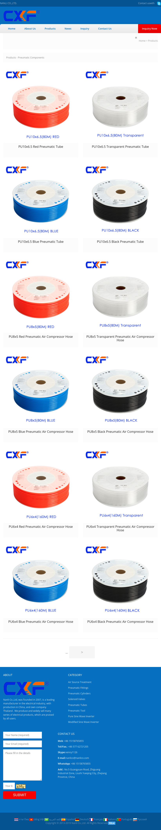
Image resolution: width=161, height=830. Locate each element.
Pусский (140, 819)
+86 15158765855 (80, 763)
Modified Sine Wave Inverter (83, 722)
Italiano (110, 819)
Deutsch (82, 819)
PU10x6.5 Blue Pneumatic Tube (41, 241)
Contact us (144, 3)
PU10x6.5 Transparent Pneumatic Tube (120, 146)
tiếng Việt (37, 819)
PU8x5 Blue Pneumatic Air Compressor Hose (40, 431)
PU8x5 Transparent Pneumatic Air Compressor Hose (120, 338)
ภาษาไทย (21, 819)
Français (96, 819)
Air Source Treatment (79, 682)
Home (11, 28)
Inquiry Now (149, 28)
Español (68, 819)
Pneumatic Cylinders (79, 693)
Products (50, 28)
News (68, 28)
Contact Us (104, 28)
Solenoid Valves (76, 699)
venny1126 (71, 752)
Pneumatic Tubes (77, 705)
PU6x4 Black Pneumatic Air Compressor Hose (120, 621)
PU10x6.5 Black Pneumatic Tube (120, 241)
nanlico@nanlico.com (77, 758)
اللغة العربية (53, 819)
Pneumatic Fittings (78, 687)
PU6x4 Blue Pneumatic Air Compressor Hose (40, 621)
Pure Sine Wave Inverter (81, 716)
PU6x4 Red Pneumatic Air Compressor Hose (41, 526)
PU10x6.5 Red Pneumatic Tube (40, 146)
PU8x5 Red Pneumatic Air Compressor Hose (41, 336)
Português (125, 819)
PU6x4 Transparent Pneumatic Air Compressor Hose (120, 528)
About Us (30, 28)
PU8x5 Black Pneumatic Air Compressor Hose (120, 431)
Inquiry (84, 28)
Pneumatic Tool (76, 710)
